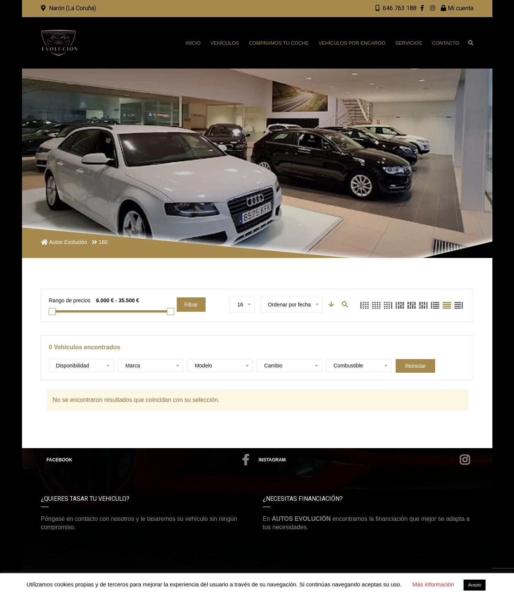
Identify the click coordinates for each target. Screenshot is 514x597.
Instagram (364, 460)
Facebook (148, 460)
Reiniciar (415, 366)
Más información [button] (433, 584)
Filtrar (191, 305)
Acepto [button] (474, 585)
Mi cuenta (457, 8)
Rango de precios (70, 300)
